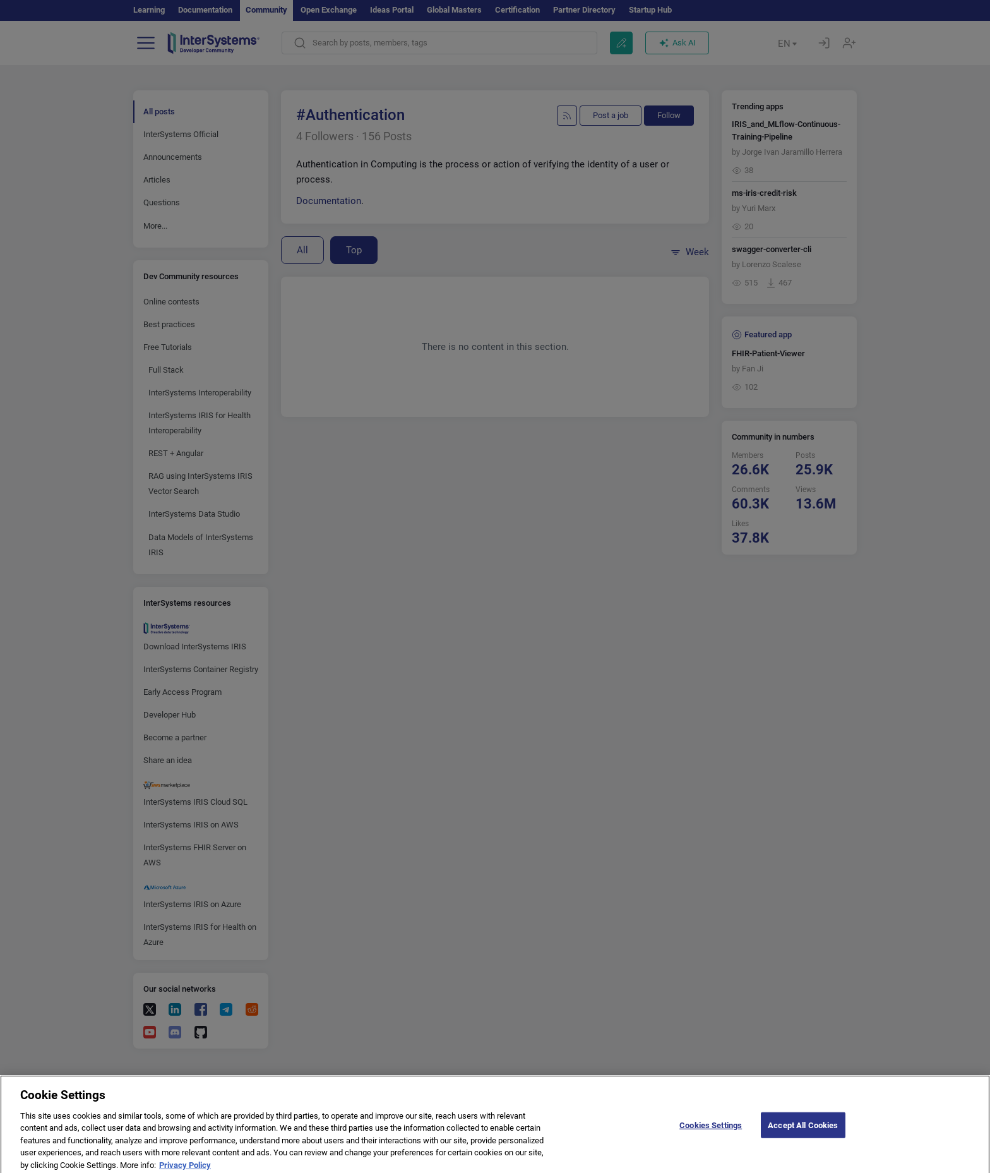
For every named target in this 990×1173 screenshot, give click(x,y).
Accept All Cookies (803, 1134)
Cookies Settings (710, 1134)
